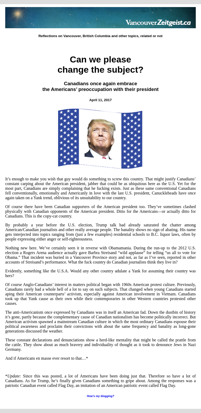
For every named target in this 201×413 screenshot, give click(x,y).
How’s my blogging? (100, 396)
